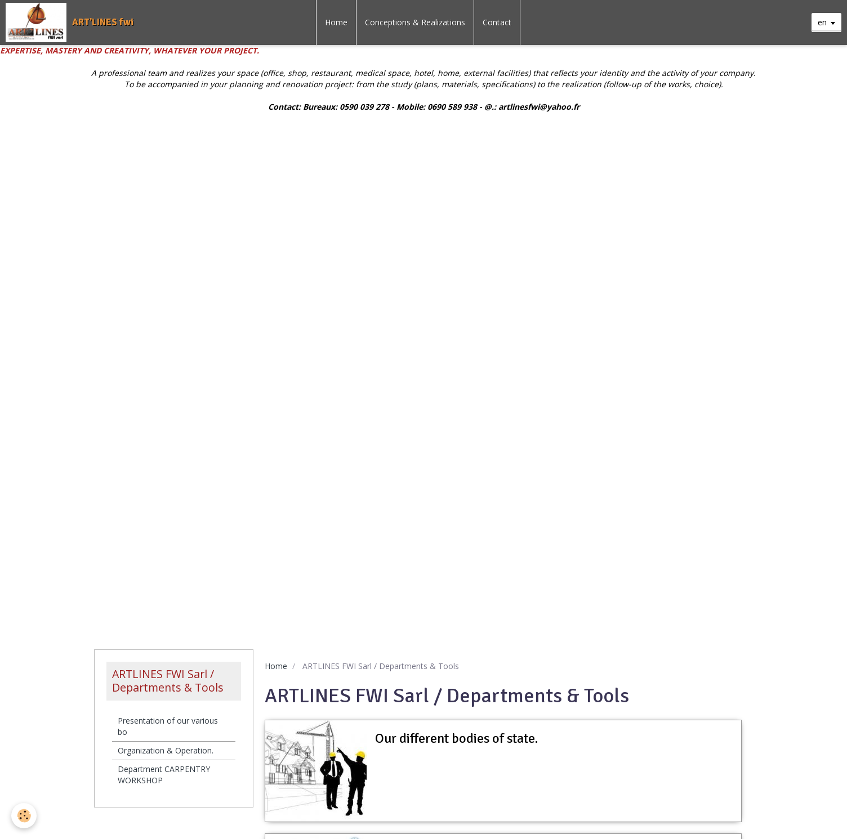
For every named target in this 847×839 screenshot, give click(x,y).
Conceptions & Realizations (415, 22)
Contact (497, 22)
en (822, 22)
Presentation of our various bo (168, 726)
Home (336, 22)
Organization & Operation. (165, 750)
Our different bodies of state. (456, 738)
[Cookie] (24, 815)
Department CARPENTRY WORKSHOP (164, 775)
